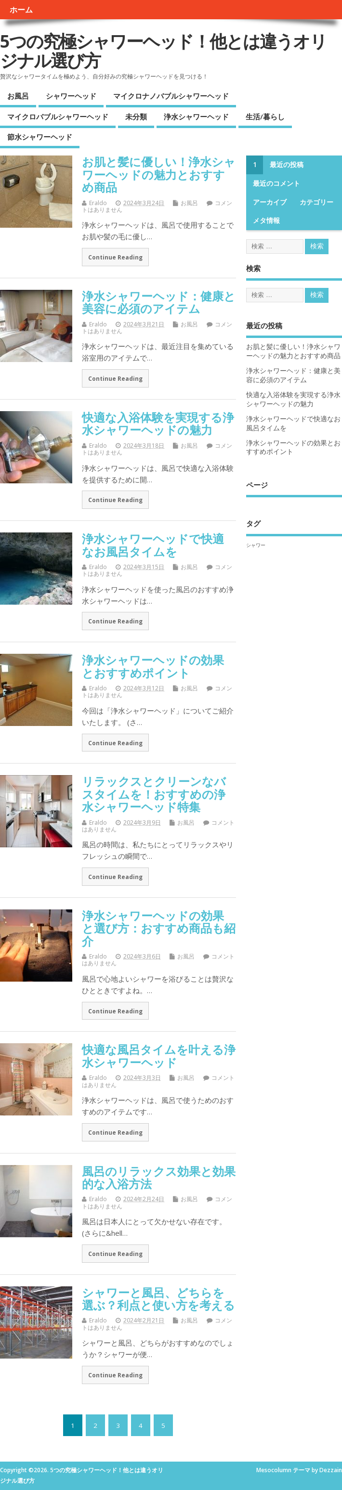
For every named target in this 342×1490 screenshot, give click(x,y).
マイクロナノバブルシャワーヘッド (171, 96)
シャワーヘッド (71, 96)
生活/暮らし (265, 116)
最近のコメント (276, 183)
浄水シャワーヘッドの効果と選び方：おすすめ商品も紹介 (159, 928)
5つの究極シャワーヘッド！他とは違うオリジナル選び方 (163, 50)
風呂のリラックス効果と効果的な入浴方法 (159, 1177)
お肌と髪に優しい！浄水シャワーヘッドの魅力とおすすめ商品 (159, 174)
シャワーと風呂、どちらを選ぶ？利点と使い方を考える (158, 1298)
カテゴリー (316, 202)
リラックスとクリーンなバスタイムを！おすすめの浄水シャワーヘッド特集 (154, 794)
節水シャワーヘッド (39, 137)
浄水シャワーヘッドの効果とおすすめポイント (153, 666)
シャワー (255, 545)
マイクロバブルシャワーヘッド (57, 116)
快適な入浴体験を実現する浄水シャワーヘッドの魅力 (158, 423)
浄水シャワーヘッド (196, 116)
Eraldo (98, 203)
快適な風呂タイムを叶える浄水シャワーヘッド (159, 1055)
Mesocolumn (273, 1470)
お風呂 (18, 96)
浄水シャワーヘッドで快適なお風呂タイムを (153, 545)
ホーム (21, 9)
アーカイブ (270, 202)
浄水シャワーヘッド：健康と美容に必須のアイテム (159, 302)
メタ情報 (266, 220)
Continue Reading (115, 257)
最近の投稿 (286, 164)
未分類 (136, 116)
